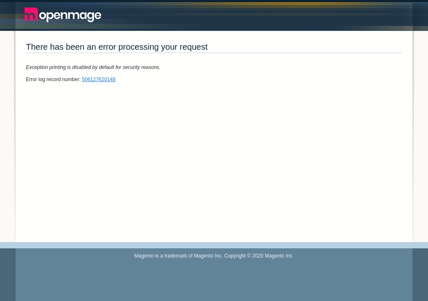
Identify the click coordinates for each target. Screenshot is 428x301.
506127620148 (98, 79)
